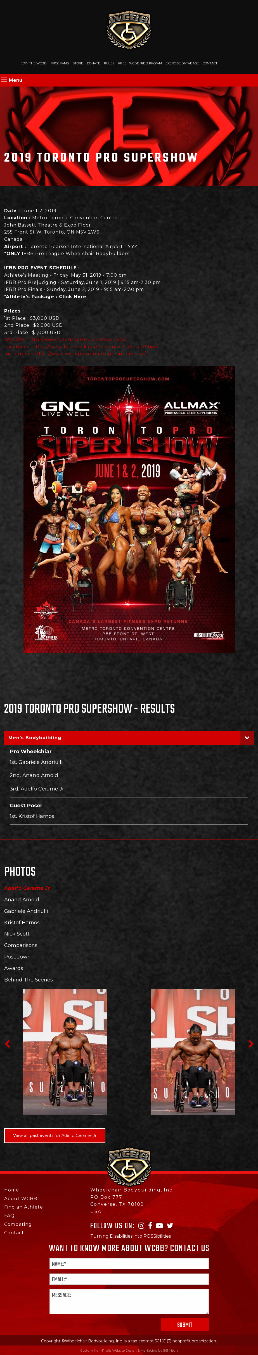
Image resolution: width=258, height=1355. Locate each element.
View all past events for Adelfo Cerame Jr (54, 1135)
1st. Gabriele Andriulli (36, 762)
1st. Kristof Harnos (32, 816)
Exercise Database (182, 63)
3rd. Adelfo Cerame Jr (37, 788)
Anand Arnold (21, 900)
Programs (60, 63)
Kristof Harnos (22, 923)
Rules (109, 63)
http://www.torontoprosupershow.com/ (77, 339)
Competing (18, 1224)
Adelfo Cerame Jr (27, 888)
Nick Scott (17, 934)
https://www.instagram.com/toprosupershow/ (89, 353)
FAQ (9, 1215)
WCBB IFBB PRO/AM (145, 63)
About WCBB (20, 1198)
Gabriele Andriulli (26, 911)
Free (122, 63)
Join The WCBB (34, 63)
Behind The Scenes (28, 980)
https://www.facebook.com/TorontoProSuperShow (95, 346)
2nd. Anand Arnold (34, 775)
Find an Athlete (23, 1207)
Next (251, 1044)
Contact (210, 63)
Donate (93, 63)
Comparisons (20, 945)
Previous (7, 1044)
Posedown (17, 957)
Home (11, 1190)
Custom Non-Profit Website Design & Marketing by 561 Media (129, 1350)
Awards (13, 968)
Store (78, 63)
